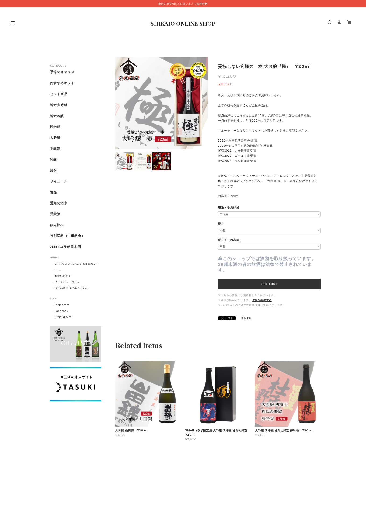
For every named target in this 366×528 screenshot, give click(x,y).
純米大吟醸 (58, 105)
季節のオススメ (62, 72)
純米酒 (55, 127)
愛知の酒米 (58, 203)
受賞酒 (55, 214)
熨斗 (221, 224)
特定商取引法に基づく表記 (71, 288)
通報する (246, 318)
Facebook (61, 311)
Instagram (62, 304)
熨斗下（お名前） (230, 240)
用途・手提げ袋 (228, 207)
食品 (53, 192)
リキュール (58, 181)
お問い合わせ (63, 276)
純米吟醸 (57, 116)
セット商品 (58, 94)
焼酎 (53, 171)
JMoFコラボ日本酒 (65, 247)
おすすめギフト (62, 83)
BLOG (59, 269)
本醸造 (55, 149)
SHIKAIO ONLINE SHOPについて (77, 263)
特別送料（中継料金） (67, 236)
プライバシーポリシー (69, 282)
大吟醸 (55, 138)
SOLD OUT (269, 284)
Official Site (63, 317)
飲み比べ (57, 225)
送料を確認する (262, 300)
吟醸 (53, 160)
